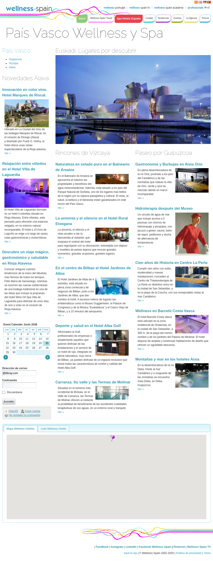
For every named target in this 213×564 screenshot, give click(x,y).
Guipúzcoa (15, 59)
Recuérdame (14, 392)
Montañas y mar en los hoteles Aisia (167, 359)
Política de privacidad (188, 553)
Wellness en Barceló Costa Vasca (164, 311)
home (207, 553)
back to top (130, 553)
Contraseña (9, 380)
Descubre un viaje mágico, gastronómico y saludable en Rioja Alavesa (25, 257)
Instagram (117, 546)
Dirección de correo (14, 368)
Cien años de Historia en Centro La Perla (171, 263)
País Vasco (16, 50)
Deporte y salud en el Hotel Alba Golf (88, 326)
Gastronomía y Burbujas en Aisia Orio (168, 164)
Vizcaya (13, 63)
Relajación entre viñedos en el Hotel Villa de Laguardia (24, 169)
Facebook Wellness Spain (155, 546)
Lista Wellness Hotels (53, 428)
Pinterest (180, 546)
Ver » (7, 153)
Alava (12, 67)
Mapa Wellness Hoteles (21, 428)
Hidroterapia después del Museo (164, 208)
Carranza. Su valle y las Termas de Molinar (92, 382)
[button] (113, 438)
